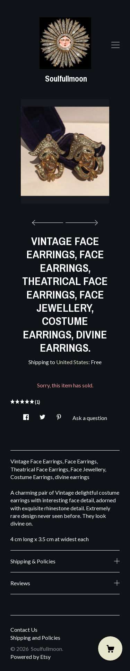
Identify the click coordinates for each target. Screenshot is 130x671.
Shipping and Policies (35, 637)
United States (72, 362)
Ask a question (89, 417)
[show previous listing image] (49, 220)
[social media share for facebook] (26, 415)
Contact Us (23, 629)
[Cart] (110, 648)
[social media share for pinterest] (59, 415)
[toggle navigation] (115, 45)
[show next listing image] (80, 220)
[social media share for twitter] (42, 415)
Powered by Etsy (30, 656)
